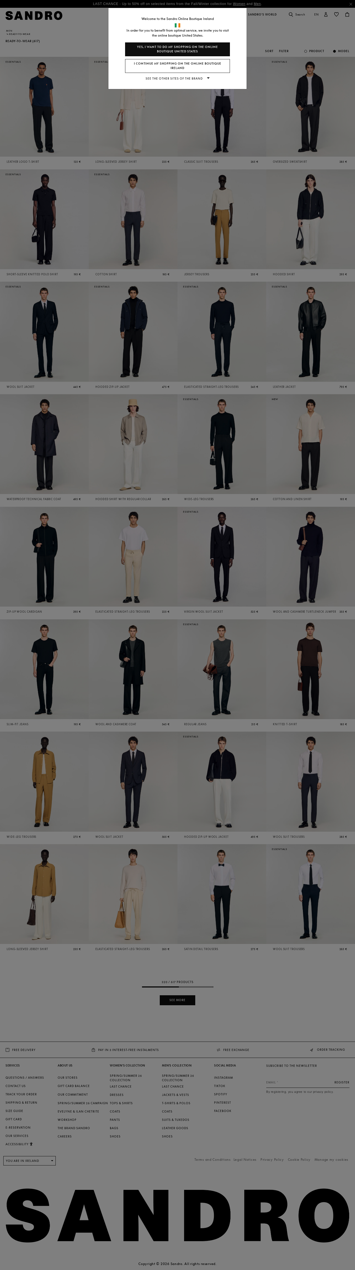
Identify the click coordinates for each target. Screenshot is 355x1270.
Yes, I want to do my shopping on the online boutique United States (177, 49)
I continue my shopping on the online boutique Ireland (177, 66)
